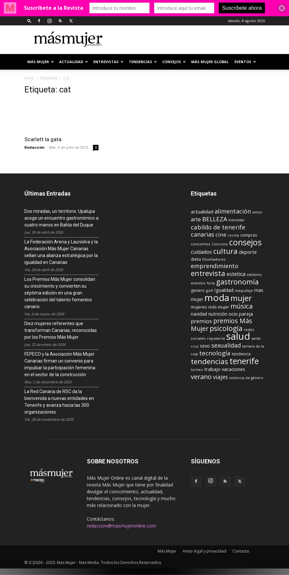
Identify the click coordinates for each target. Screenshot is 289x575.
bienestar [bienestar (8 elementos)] (237, 220)
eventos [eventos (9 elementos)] (198, 283)
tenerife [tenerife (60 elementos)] (244, 361)
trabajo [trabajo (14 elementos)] (212, 369)
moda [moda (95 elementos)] (216, 297)
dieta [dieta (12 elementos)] (196, 259)
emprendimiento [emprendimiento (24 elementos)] (214, 266)
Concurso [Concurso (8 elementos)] (220, 244)
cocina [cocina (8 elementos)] (233, 235)
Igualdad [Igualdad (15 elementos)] (223, 290)
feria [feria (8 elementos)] (211, 283)
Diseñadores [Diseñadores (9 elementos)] (214, 259)
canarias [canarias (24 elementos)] (202, 234)
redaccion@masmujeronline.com (121, 526)
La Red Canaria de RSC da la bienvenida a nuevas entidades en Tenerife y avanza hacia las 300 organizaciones (59, 402)
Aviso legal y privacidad (204, 551)
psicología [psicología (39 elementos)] (226, 328)
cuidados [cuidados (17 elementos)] (201, 251)
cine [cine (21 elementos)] (221, 234)
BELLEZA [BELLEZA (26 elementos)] (214, 219)
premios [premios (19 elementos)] (201, 321)
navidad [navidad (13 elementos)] (199, 314)
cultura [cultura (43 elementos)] (225, 251)
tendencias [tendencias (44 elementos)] (209, 361)
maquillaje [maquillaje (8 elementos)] (244, 290)
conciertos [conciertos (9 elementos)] (200, 243)
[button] (29, 20)
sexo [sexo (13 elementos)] (205, 346)
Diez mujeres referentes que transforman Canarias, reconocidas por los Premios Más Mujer (60, 330)
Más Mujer (40, 61)
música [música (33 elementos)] (241, 305)
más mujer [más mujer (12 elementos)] (218, 307)
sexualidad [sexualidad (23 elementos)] (226, 345)
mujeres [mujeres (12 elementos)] (199, 307)
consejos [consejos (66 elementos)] (245, 242)
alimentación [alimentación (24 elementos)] (233, 211)
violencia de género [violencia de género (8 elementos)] (246, 378)
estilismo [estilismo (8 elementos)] (254, 274)
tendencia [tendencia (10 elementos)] (241, 354)
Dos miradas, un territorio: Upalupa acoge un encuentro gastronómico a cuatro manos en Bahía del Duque (61, 218)
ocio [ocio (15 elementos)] (233, 313)
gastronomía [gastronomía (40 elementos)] (237, 281)
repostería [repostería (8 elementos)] (216, 338)
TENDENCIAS (143, 61)
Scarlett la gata (42, 139)
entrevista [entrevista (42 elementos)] (208, 273)
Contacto (240, 551)
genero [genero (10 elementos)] (198, 290)
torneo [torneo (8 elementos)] (197, 369)
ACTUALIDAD (73, 61)
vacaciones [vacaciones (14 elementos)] (233, 369)
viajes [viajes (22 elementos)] (220, 377)
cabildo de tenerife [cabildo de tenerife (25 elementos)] (218, 227)
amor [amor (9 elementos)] (257, 212)
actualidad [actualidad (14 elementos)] (202, 212)
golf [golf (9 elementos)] (209, 290)
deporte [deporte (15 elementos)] (248, 252)
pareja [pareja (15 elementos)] (246, 313)
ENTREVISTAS (108, 61)
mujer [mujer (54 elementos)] (241, 298)
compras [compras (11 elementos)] (248, 235)
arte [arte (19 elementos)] (196, 219)
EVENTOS (245, 61)
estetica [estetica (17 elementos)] (236, 274)
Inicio (29, 78)
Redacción (34, 147)
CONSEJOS (174, 61)
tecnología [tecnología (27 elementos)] (214, 353)
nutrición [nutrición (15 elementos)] (217, 313)
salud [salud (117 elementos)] (238, 336)
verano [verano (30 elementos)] (201, 376)
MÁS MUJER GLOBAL (210, 61)
